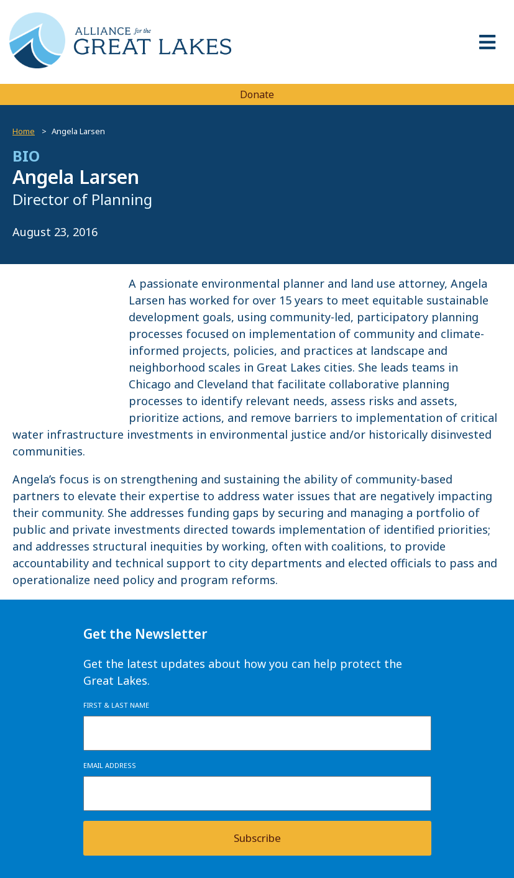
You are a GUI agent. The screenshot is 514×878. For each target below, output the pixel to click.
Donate (257, 94)
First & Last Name (116, 705)
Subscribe (257, 838)
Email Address (109, 765)
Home (23, 131)
